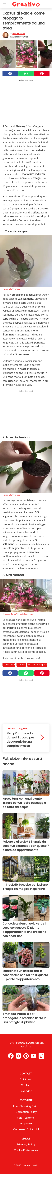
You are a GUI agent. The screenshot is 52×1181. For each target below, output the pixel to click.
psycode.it (26, 1091)
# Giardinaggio (37, 664)
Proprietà (26, 1123)
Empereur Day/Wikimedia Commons (17, 614)
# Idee (21, 664)
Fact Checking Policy (26, 1106)
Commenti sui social (26, 1129)
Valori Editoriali (26, 1117)
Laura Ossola (18, 33)
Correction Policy (26, 1112)
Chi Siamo (26, 1079)
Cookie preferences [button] (26, 1150)
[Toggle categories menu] (4, 4)
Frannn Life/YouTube (11, 289)
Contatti (26, 1085)
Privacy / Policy (26, 1144)
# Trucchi (9, 664)
